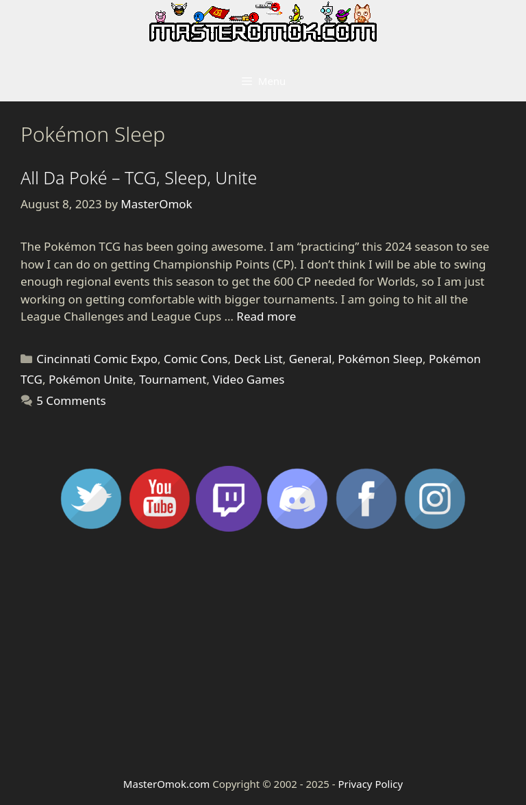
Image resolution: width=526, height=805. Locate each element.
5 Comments (70, 400)
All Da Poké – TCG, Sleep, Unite (139, 177)
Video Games (249, 379)
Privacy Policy (370, 784)
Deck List (258, 359)
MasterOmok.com (166, 784)
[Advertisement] (263, 653)
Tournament (172, 379)
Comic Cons (196, 359)
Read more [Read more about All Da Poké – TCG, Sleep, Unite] (266, 316)
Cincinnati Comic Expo (97, 359)
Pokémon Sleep (380, 359)
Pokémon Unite (91, 379)
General (310, 359)
